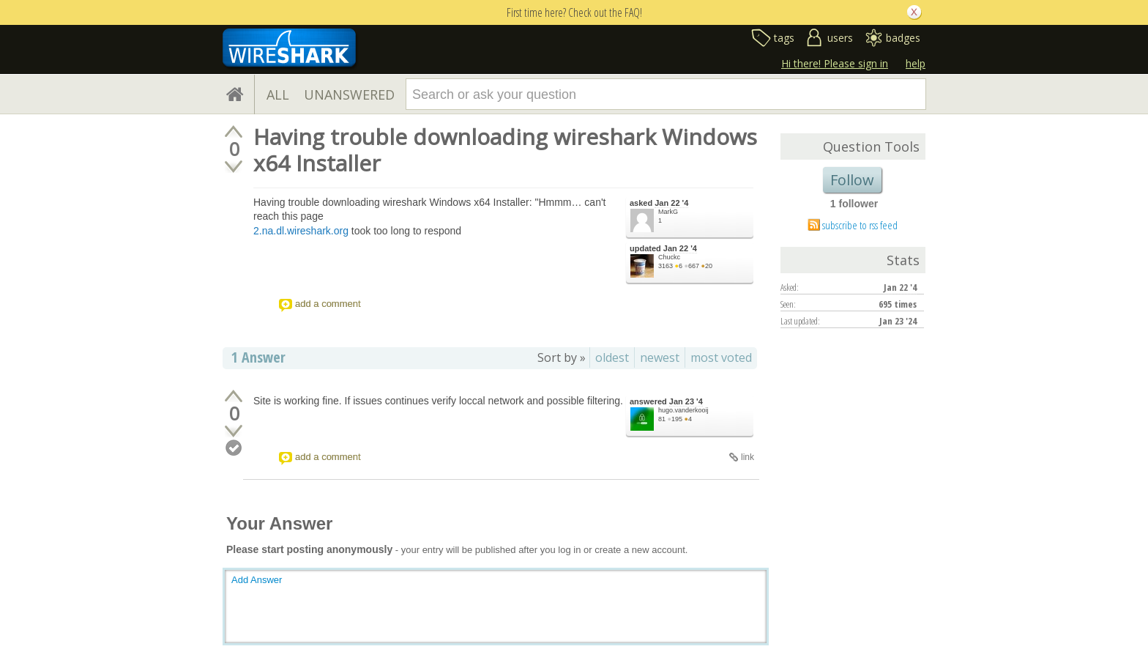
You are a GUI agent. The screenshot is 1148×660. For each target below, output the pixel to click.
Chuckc (669, 257)
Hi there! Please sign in (834, 63)
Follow (852, 180)
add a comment (328, 303)
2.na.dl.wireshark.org (300, 231)
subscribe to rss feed (860, 225)
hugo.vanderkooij (683, 410)
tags (784, 38)
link (747, 457)
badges (903, 38)
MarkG (668, 211)
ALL (277, 94)
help (915, 63)
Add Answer (256, 579)
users (840, 38)
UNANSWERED (349, 94)
